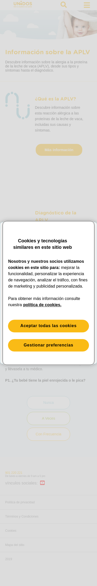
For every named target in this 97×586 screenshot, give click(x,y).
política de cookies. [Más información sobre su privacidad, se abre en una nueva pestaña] (42, 305)
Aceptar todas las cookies (48, 326)
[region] (48, 293)
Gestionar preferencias (48, 345)
